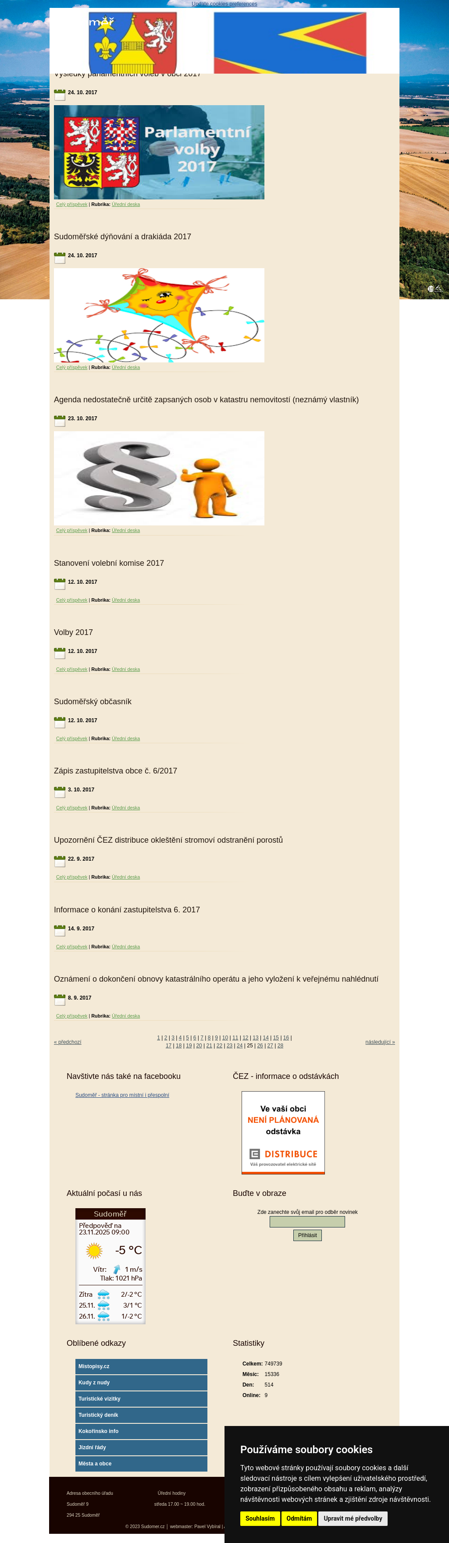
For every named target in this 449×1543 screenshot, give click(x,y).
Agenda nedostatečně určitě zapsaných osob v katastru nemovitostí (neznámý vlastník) (206, 399)
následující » (380, 1042)
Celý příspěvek (71, 204)
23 (229, 1046)
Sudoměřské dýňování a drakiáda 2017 (122, 236)
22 (219, 1046)
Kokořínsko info (98, 1431)
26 (260, 1046)
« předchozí (68, 1042)
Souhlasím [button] (260, 1518)
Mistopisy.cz (93, 1366)
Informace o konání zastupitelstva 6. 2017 (127, 909)
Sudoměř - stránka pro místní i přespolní (122, 1095)
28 (280, 1046)
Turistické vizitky (99, 1399)
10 (225, 1038)
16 (286, 1038)
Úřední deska (126, 204)
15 (276, 1038)
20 (199, 1046)
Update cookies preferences (224, 4)
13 (255, 1038)
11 (235, 1038)
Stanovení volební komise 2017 (109, 563)
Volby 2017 (73, 632)
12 (245, 1038)
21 (209, 1046)
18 (179, 1046)
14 (266, 1038)
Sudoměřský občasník (93, 701)
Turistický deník (98, 1415)
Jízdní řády (92, 1447)
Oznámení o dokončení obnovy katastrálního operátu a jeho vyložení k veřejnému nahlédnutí (216, 979)
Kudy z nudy (94, 1383)
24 (239, 1046)
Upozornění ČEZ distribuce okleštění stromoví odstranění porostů (168, 840)
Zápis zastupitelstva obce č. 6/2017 (115, 770)
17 (168, 1046)
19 (189, 1046)
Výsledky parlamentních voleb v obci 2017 (127, 73)
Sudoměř (84, 23)
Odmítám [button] (299, 1518)
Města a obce (94, 1464)
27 (270, 1046)
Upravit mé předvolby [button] (353, 1518)
